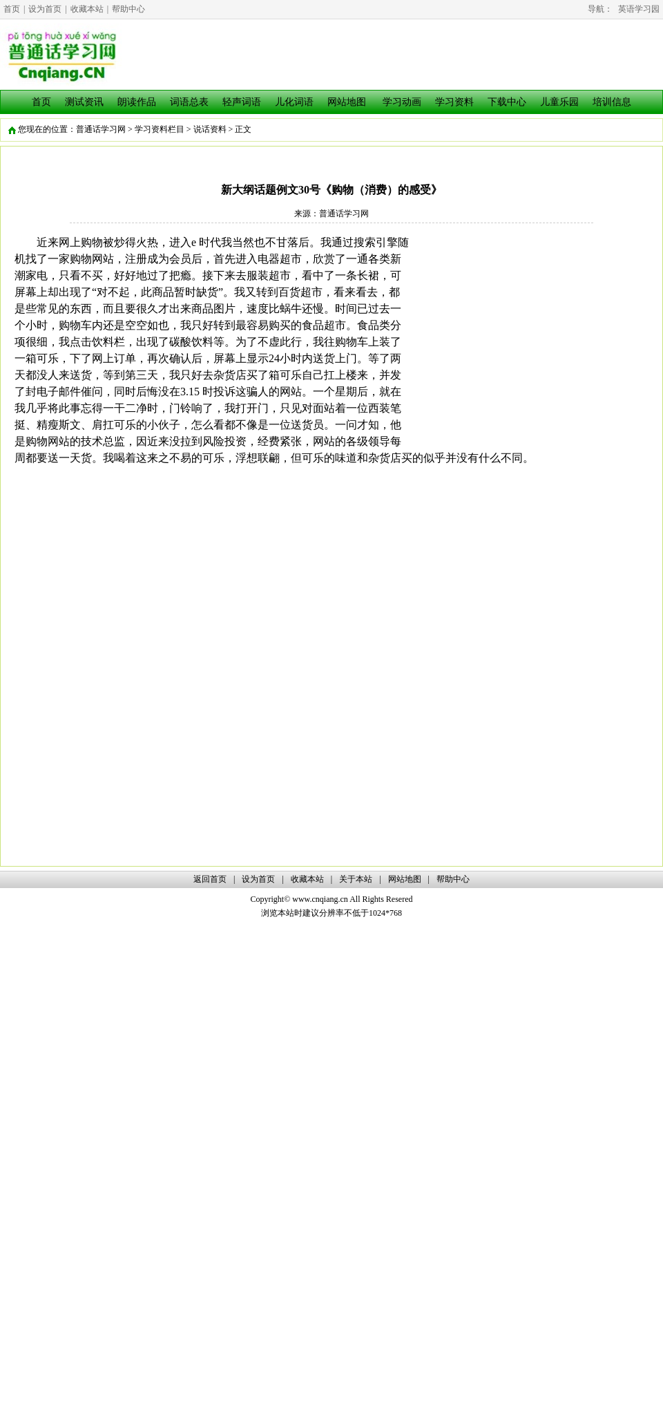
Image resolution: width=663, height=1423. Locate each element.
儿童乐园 (559, 102)
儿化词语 (294, 102)
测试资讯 (84, 102)
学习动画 (402, 102)
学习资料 (454, 102)
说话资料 (210, 129)
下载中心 (507, 102)
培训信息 (612, 102)
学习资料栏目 (159, 129)
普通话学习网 (101, 129)
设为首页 (44, 9)
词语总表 (189, 102)
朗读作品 (136, 102)
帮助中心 (128, 9)
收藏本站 (87, 9)
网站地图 (346, 102)
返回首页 (210, 879)
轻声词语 (241, 102)
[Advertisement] (532, 331)
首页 (11, 9)
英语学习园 (639, 9)
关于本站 (355, 879)
